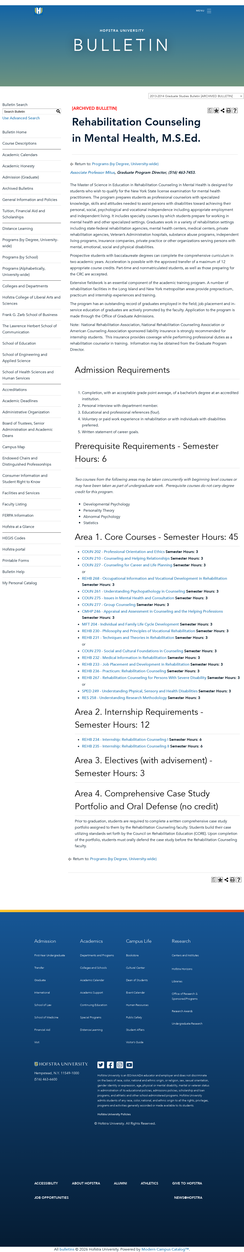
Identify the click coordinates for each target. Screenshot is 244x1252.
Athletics (149, 1183)
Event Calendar (135, 992)
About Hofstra (86, 1183)
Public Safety (134, 1017)
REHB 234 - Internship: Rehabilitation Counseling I (125, 739)
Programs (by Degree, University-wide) (125, 164)
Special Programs (90, 1017)
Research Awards (182, 1011)
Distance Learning (17, 228)
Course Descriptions (19, 143)
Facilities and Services (21, 493)
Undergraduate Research (187, 1024)
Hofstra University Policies (114, 1114)
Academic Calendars (19, 155)
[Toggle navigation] (203, 11)
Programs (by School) (20, 257)
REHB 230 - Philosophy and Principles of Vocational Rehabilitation (138, 631)
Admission (45, 941)
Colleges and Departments (25, 286)
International (42, 992)
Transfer (39, 968)
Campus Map (13, 447)
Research (181, 941)
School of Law (42, 1005)
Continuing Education (93, 1005)
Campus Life (139, 941)
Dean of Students (137, 980)
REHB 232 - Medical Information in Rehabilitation (124, 657)
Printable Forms (15, 560)
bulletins (67, 1249)
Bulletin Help (13, 571)
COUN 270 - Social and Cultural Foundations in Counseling (132, 651)
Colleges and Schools (93, 968)
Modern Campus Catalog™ (165, 1249)
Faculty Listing (14, 504)
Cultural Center (135, 968)
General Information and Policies (29, 199)
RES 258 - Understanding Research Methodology (124, 697)
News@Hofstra (188, 1197)
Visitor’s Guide (134, 1042)
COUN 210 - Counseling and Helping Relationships (126, 558)
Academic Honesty (18, 166)
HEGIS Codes (13, 538)
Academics (91, 941)
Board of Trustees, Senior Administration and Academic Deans (27, 429)
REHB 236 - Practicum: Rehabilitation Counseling (124, 671)
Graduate (40, 980)
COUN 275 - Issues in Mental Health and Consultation (128, 598)
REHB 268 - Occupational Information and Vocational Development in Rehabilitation (154, 578)
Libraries (177, 981)
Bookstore (132, 955)
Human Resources (137, 1005)
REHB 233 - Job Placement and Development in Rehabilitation (135, 664)
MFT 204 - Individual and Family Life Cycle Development (130, 624)
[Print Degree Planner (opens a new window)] (210, 110)
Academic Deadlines (20, 401)
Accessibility (46, 1183)
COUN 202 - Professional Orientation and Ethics (123, 551)
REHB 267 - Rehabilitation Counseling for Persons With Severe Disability (144, 677)
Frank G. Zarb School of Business (29, 314)
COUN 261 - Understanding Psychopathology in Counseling (133, 591)
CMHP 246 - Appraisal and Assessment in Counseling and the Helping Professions (152, 611)
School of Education (19, 343)
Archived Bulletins (17, 188)
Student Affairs (135, 1030)
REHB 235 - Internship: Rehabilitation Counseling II (125, 746)
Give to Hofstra (187, 1183)
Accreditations (14, 389)
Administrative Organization (26, 412)
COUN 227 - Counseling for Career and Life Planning (127, 565)
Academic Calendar (92, 980)
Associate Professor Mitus (92, 172)
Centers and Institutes (185, 955)
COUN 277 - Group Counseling (109, 604)
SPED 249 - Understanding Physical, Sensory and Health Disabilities (140, 691)
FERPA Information (18, 515)
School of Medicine (46, 1017)
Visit (36, 1042)
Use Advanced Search (21, 118)
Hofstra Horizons (182, 969)
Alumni (120, 1183)
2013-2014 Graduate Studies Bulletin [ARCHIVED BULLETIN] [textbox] (191, 96)
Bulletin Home (14, 132)
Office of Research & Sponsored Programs (185, 996)
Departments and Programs (97, 955)
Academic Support (91, 992)
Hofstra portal (13, 549)
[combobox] (196, 96)
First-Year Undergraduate (49, 955)
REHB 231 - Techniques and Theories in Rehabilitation (128, 637)
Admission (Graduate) (20, 177)
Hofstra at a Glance (18, 526)
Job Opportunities (51, 1197)
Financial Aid (42, 1030)
